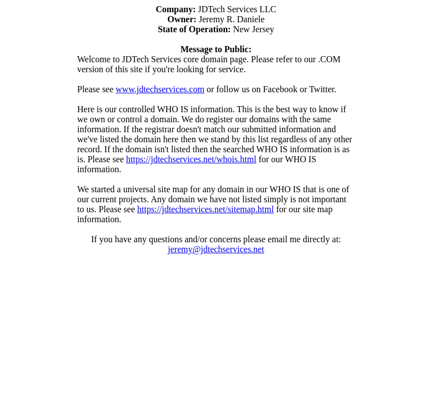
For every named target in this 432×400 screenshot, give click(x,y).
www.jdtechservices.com (159, 89)
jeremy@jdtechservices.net (216, 249)
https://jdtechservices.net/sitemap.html (205, 209)
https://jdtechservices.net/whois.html (191, 159)
